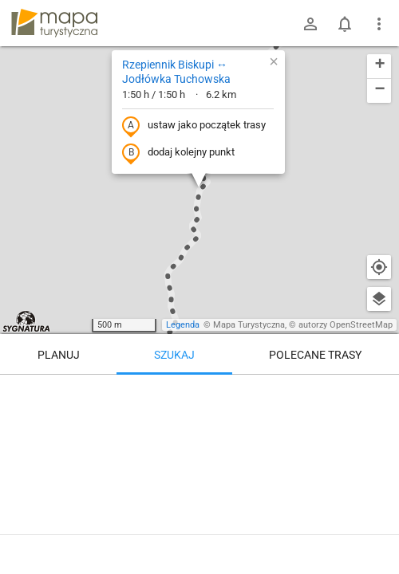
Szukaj (174, 354)
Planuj (59, 354)
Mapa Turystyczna (249, 325)
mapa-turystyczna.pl (54, 23)
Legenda (183, 325)
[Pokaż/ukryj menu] (379, 24)
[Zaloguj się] (310, 24)
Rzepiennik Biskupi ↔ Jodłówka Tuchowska (176, 71)
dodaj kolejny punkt (178, 153)
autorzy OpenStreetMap (345, 325)
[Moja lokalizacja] (379, 267)
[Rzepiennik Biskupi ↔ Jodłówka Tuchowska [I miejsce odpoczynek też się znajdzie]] (199, 470)
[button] (274, 61)
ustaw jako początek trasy (194, 126)
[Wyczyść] (379, 392)
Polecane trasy (315, 354)
